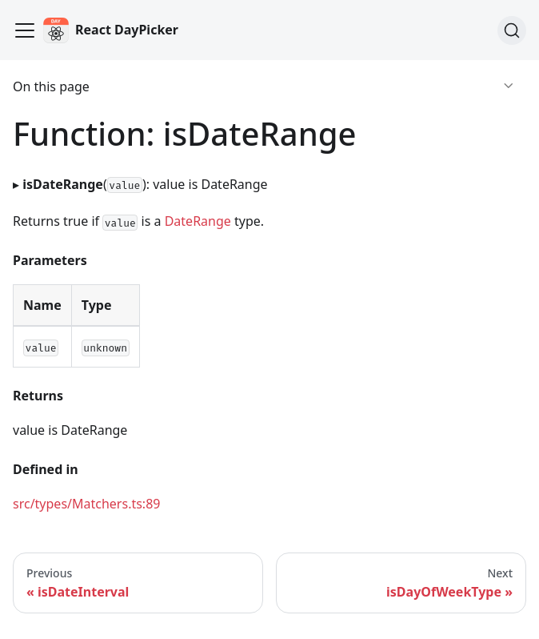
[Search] (511, 30)
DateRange (198, 221)
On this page (51, 86)
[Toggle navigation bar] (25, 30)
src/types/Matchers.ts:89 (86, 503)
